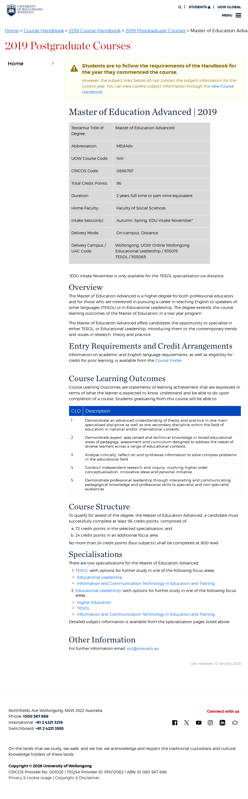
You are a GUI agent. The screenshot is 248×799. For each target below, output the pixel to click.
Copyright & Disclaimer (77, 777)
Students (199, 7)
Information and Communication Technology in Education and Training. (146, 583)
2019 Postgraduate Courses (156, 30)
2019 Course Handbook (95, 30)
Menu (231, 15)
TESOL (83, 608)
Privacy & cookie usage (30, 777)
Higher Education (94, 602)
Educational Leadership (99, 577)
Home (12, 30)
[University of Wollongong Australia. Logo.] (25, 10)
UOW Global (229, 7)
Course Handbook (44, 30)
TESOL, (82, 570)
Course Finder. (168, 360)
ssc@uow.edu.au (143, 648)
